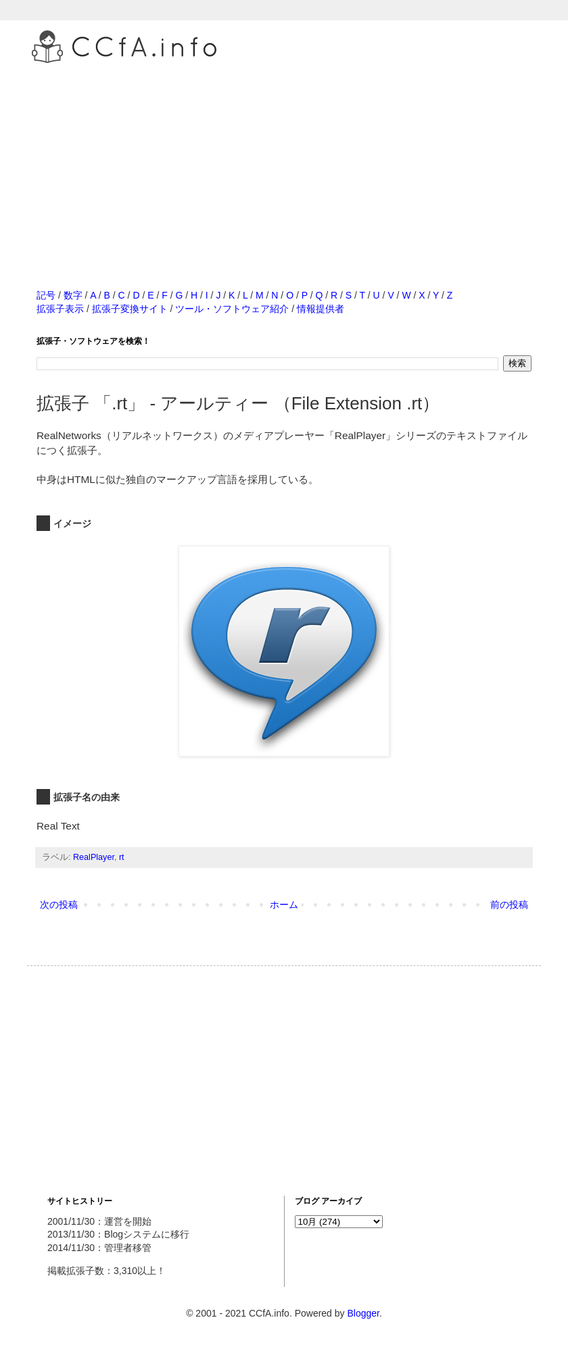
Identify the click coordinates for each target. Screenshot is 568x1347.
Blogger (363, 1313)
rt (121, 857)
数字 (73, 295)
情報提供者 (320, 308)
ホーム (284, 904)
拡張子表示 (60, 308)
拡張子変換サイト (130, 308)
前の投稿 (509, 904)
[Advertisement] (284, 161)
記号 (46, 295)
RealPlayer (93, 857)
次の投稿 (59, 904)
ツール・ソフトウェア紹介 (232, 308)
